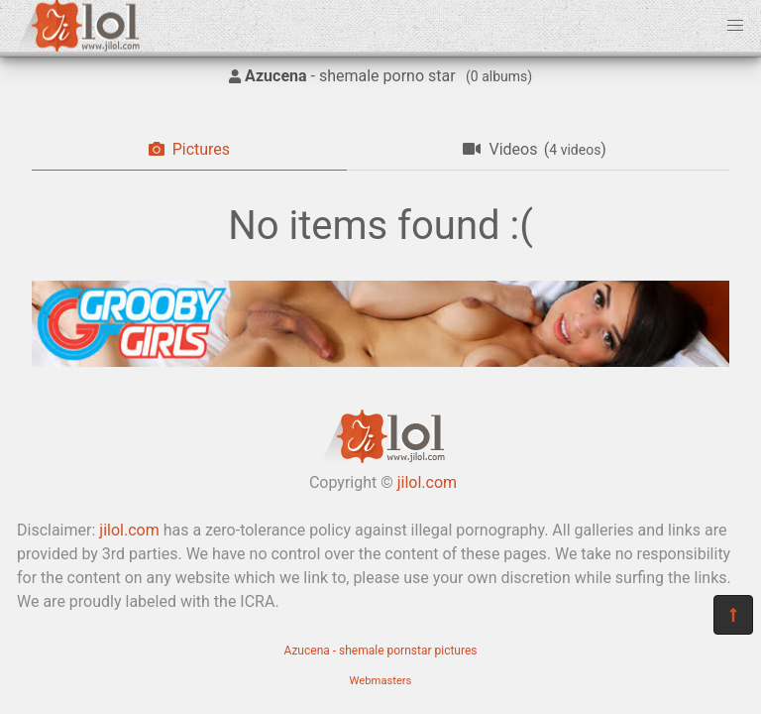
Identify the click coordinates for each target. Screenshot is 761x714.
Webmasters (381, 680)
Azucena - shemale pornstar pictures (381, 650)
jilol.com (427, 482)
